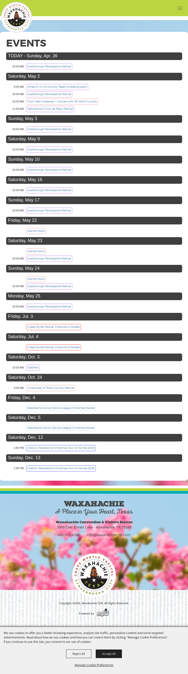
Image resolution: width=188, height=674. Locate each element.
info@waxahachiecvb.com (108, 535)
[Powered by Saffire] (102, 613)
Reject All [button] (78, 654)
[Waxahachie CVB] (16, 17)
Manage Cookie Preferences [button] (94, 665)
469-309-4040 (69, 535)
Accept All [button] (109, 654)
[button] (170, 8)
